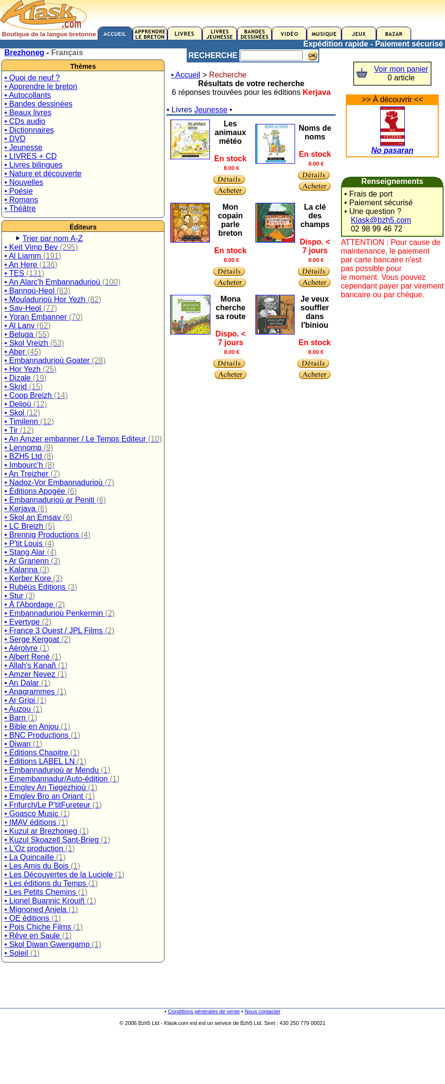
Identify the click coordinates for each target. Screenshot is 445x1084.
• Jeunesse (23, 147)
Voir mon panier (401, 69)
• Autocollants (27, 95)
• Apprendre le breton (40, 86)
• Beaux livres (27, 112)
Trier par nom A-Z (52, 238)
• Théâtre (20, 208)
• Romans (21, 200)
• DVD (15, 139)
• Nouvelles (23, 182)
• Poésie (18, 191)
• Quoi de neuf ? (32, 78)
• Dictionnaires (29, 130)
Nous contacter (263, 1011)
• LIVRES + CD (30, 156)
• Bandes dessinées (38, 104)
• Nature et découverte (42, 173)
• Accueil (185, 75)
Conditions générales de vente (204, 1011)
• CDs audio (24, 121)
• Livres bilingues (33, 165)
